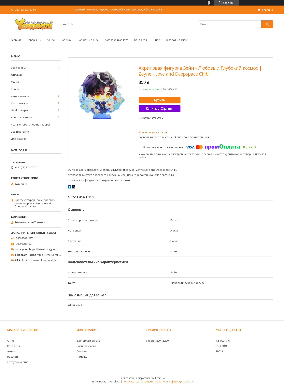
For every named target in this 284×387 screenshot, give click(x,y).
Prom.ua (160, 378)
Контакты (140, 40)
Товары (32, 40)
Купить (159, 100)
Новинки (66, 40)
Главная (16, 40)
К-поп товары (19, 103)
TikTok (219, 351)
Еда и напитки (20, 131)
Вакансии (13, 356)
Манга (15, 82)
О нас (156, 40)
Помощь (82, 356)
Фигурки (16, 75)
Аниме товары (20, 96)
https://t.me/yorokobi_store (53, 255)
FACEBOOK (222, 346)
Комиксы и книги (21, 117)
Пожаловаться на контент (138, 381)
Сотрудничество (17, 362)
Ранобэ (15, 89)
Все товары (18, 67)
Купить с (159, 109)
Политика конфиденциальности (174, 381)
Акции (51, 40)
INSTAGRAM (223, 340)
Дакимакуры (19, 139)
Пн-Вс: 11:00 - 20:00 (157, 340)
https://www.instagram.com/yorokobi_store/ (55, 249)
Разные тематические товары (30, 124)
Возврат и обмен (176, 40)
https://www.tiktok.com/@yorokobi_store (49, 260)
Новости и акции (88, 40)
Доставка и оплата (116, 40)
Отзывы (82, 351)
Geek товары (19, 110)
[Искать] (267, 24)
